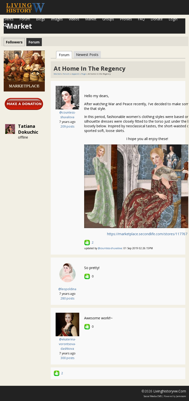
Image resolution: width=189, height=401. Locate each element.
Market (90, 19)
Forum (24, 19)
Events (8, 19)
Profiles (126, 19)
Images (57, 19)
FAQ (141, 19)
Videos (74, 19)
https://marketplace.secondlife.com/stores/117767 (147, 234)
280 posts (67, 298)
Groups (108, 19)
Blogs (40, 19)
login (173, 19)
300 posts (67, 358)
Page (83, 73)
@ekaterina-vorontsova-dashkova (67, 344)
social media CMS (153, 396)
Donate (157, 19)
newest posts (87, 54)
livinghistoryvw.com (169, 391)
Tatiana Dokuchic (28, 129)
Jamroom (181, 396)
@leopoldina (67, 289)
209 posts (67, 126)
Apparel (75, 73)
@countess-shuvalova (110, 248)
